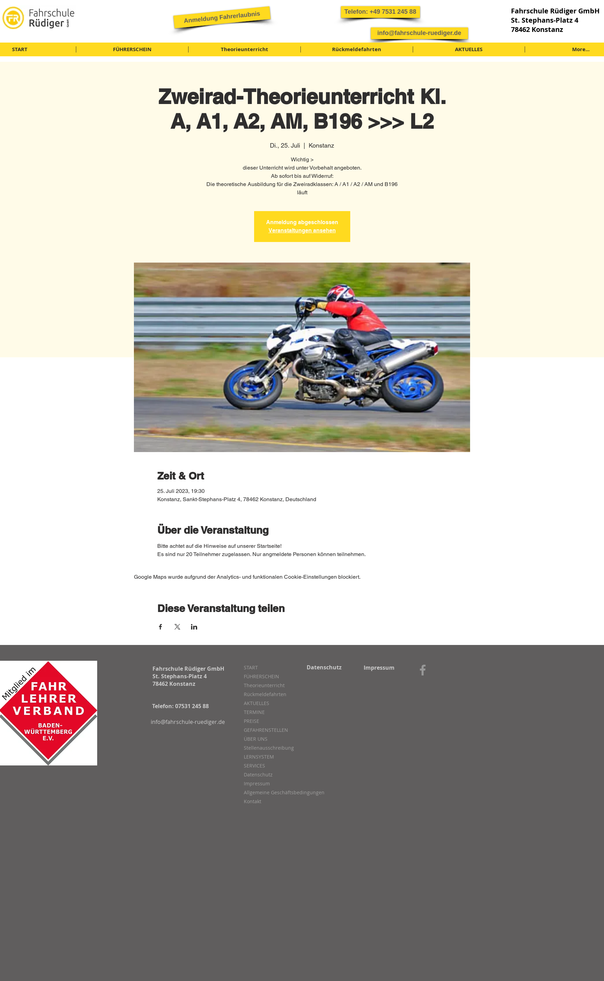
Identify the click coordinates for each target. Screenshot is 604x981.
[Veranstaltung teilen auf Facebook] (160, 627)
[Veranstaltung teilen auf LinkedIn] (194, 627)
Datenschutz (258, 774)
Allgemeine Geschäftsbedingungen (280, 792)
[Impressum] (379, 667)
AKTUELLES (256, 703)
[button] (380, 12)
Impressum (257, 783)
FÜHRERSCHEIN (261, 676)
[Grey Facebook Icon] (422, 670)
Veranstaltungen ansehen (302, 230)
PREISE (251, 721)
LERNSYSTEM (259, 756)
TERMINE (254, 712)
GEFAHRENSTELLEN (266, 730)
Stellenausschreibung (269, 748)
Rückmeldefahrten (265, 694)
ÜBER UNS (255, 739)
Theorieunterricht (264, 685)
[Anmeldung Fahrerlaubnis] (221, 17)
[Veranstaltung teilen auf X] (177, 627)
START (251, 667)
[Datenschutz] (324, 667)
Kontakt (252, 801)
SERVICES (254, 765)
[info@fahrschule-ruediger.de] (419, 33)
